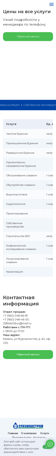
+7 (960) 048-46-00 (16, 319)
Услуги (44, 433)
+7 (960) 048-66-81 (15, 315)
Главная (13, 433)
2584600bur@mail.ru (17, 323)
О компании (28, 433)
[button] (28, 36)
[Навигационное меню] (51, 4)
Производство (21, 437)
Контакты (39, 437)
